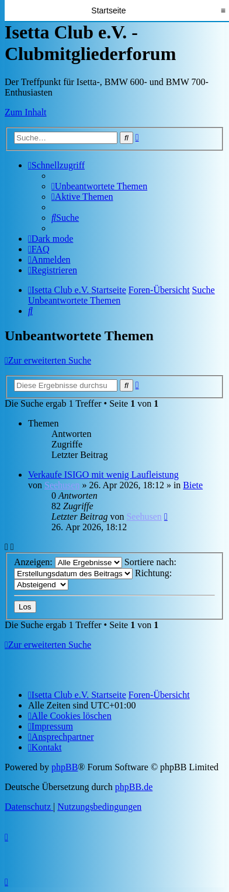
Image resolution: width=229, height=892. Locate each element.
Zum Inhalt (26, 112)
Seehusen (61, 485)
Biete (193, 485)
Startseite (108, 10)
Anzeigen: (68, 562)
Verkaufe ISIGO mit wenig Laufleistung (103, 475)
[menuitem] (99, 186)
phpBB (64, 767)
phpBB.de (133, 787)
